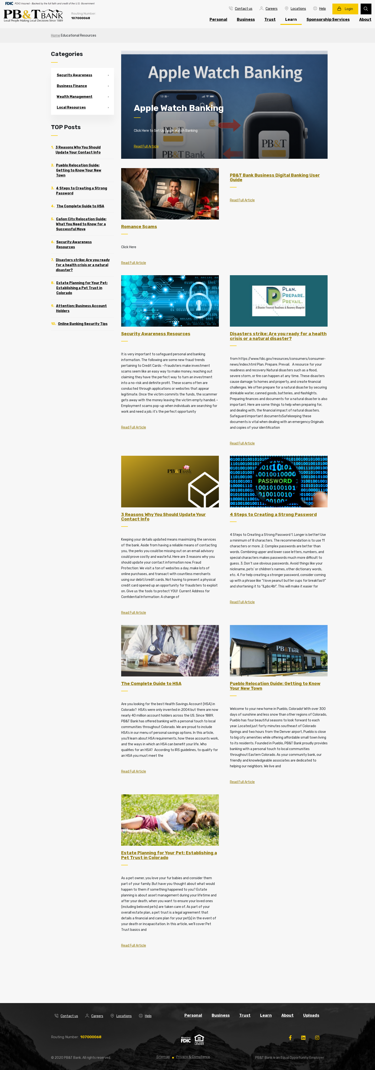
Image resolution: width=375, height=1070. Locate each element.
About (287, 1015)
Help (319, 8)
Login (345, 9)
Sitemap (163, 1057)
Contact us (240, 8)
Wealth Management (74, 97)
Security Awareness (74, 75)
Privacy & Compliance (193, 1057)
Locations (295, 8)
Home (55, 35)
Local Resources (71, 107)
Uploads (311, 1015)
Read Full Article (146, 146)
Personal (218, 19)
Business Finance (72, 86)
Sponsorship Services (328, 19)
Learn (291, 19)
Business (246, 19)
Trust (270, 19)
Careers (269, 8)
